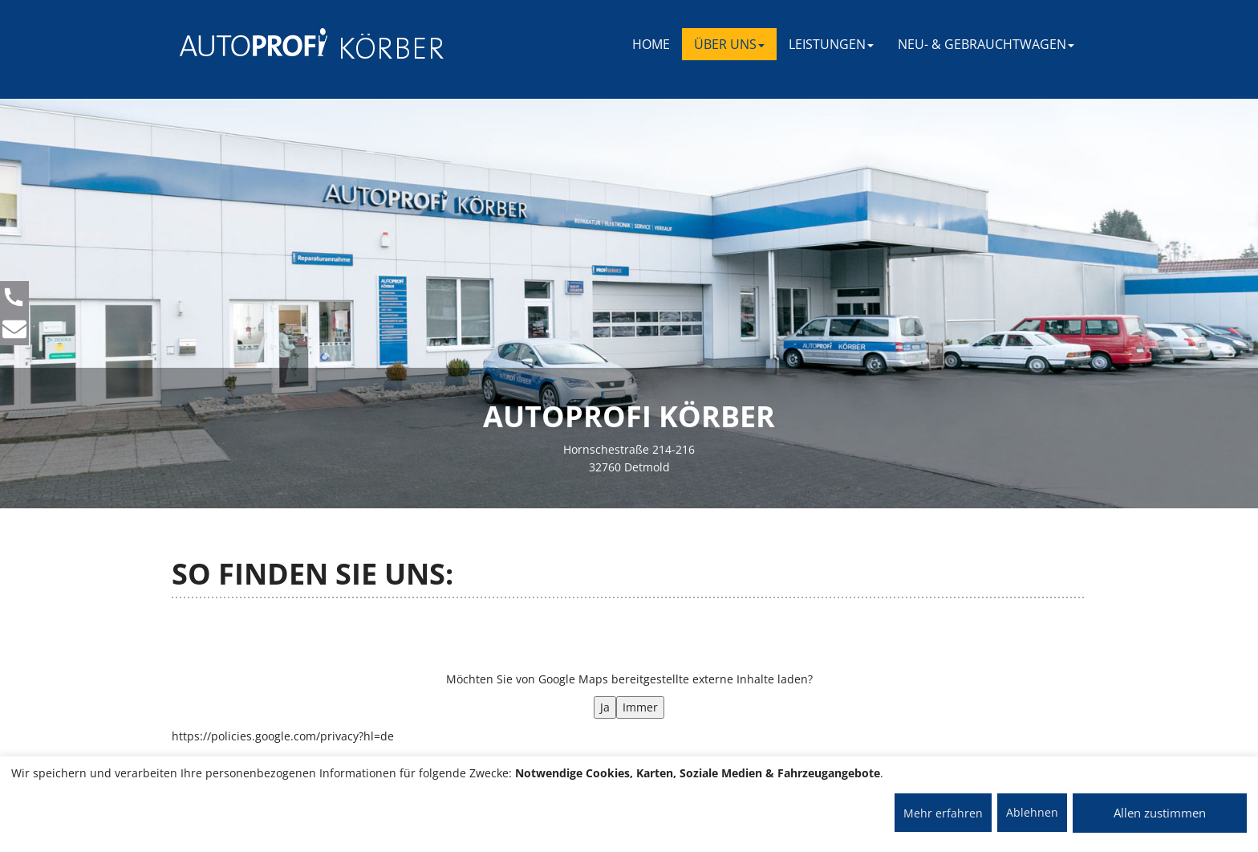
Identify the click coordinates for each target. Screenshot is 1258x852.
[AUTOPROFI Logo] (243, 42)
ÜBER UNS (729, 44)
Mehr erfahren (943, 813)
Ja (605, 707)
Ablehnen (1032, 812)
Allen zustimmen (1160, 813)
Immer (640, 707)
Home (651, 44)
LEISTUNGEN (831, 44)
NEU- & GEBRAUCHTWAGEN (986, 44)
